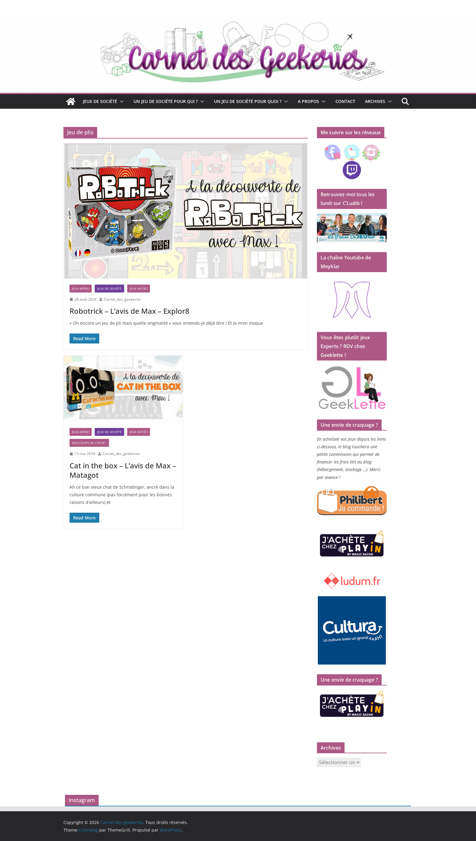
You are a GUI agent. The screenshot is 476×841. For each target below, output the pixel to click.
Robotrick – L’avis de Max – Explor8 (129, 311)
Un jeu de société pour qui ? (166, 101)
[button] (120, 101)
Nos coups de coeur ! (89, 443)
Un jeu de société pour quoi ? (247, 101)
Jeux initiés (139, 288)
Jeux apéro (80, 288)
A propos (308, 101)
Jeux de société (100, 101)
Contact (345, 101)
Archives (375, 101)
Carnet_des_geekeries (122, 299)
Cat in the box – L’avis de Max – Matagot (123, 470)
